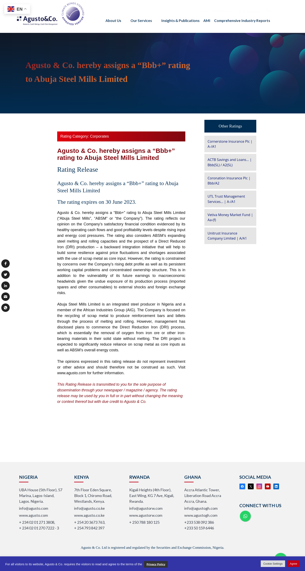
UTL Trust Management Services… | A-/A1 (226, 199)
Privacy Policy (156, 564)
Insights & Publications (180, 16)
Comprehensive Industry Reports (242, 16)
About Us (116, 17)
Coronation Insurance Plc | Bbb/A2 (229, 181)
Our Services (143, 17)
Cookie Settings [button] (273, 563)
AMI (206, 16)
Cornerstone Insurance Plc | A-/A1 (230, 144)
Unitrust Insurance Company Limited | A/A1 (227, 236)
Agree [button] (293, 563)
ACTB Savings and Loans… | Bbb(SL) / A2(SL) (230, 162)
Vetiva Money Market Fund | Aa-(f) (230, 217)
